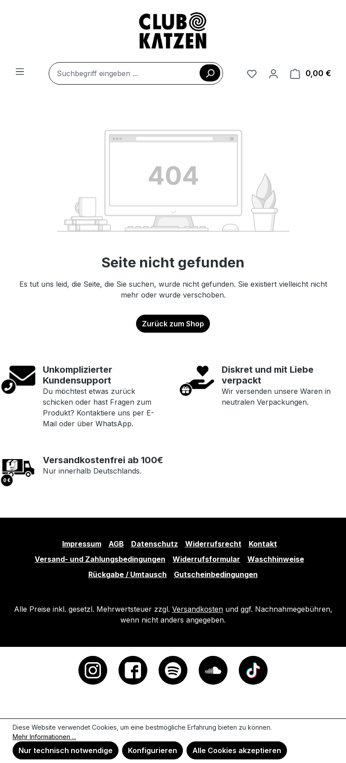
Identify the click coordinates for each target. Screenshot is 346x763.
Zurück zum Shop (173, 323)
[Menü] (20, 71)
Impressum (81, 543)
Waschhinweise (275, 559)
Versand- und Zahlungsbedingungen (100, 559)
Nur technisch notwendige (65, 750)
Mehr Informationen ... (44, 736)
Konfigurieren (152, 750)
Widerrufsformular (206, 559)
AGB (116, 543)
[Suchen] (210, 72)
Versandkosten (197, 609)
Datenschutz (154, 543)
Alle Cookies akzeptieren (236, 750)
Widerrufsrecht (213, 543)
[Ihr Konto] (273, 73)
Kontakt (263, 543)
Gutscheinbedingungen (216, 574)
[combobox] (136, 73)
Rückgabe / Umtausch (127, 574)
